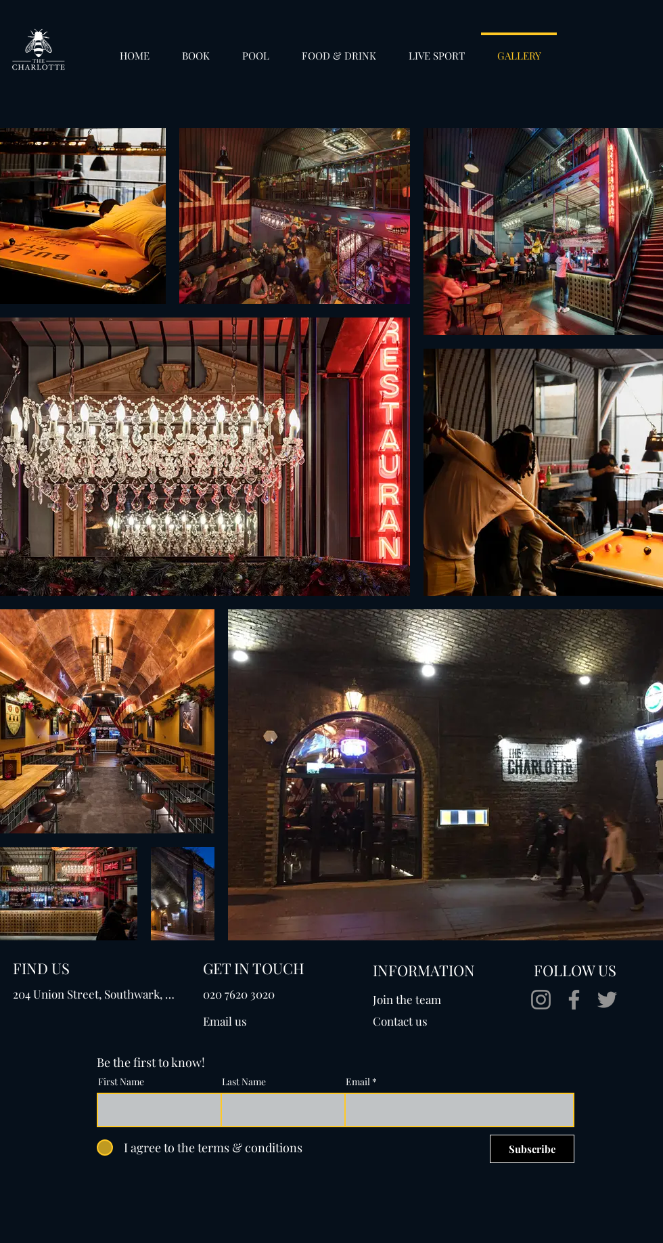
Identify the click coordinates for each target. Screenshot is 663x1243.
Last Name (244, 1082)
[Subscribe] (532, 1149)
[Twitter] (607, 999)
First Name (121, 1082)
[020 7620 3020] (242, 993)
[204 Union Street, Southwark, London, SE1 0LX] (96, 993)
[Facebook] (574, 999)
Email (358, 1082)
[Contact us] (422, 1020)
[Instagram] (541, 999)
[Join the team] (422, 999)
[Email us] (257, 1020)
